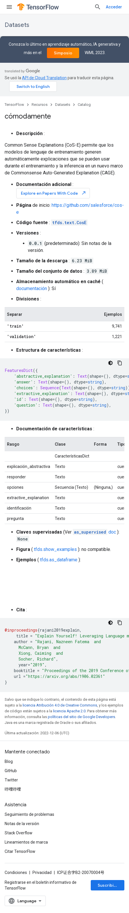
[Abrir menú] (9, 7)
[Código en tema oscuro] (110, 363)
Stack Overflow (18, 833)
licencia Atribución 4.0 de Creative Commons (60, 705)
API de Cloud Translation (44, 77)
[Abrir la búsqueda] (97, 6)
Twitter (11, 780)
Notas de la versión (22, 823)
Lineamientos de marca (26, 842)
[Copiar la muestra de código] (119, 363)
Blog (9, 761)
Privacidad (42, 872)
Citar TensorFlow (20, 851)
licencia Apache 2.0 (69, 711)
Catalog (84, 104)
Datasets (17, 25)
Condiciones (16, 872)
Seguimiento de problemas (29, 814)
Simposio (63, 53)
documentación (31, 288)
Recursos (40, 104)
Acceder (114, 7)
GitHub (11, 770)
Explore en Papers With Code (53, 193)
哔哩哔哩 (13, 789)
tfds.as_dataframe (58, 559)
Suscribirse (109, 885)
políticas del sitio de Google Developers (81, 717)
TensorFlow (14, 104)
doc (94, 532)
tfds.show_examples (55, 549)
